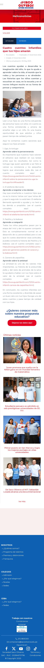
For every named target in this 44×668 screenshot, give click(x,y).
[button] (22, 28)
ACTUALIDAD (9, 41)
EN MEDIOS (22, 41)
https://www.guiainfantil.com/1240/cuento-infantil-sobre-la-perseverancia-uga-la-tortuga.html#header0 (22, 179)
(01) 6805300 (23, 639)
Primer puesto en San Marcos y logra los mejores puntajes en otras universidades (22, 450)
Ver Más (22, 501)
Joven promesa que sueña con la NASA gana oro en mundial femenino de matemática (22, 369)
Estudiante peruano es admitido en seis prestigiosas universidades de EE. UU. (22, 408)
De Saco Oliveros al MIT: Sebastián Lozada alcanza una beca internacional (22, 491)
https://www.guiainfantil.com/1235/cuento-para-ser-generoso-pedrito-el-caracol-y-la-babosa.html (22, 250)
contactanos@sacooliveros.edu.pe (23, 642)
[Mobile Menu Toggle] (1, 4)
